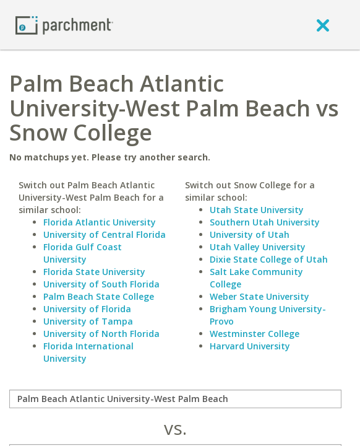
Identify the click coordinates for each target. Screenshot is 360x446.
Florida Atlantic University (99, 222)
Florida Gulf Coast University (82, 253)
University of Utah (249, 234)
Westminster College (254, 333)
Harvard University (250, 346)
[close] (323, 24)
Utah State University (257, 210)
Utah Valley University (258, 247)
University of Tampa (88, 321)
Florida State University (94, 272)
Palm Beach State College (98, 296)
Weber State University (259, 296)
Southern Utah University (265, 222)
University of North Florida (101, 333)
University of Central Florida (104, 234)
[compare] (175, 399)
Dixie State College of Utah (269, 259)
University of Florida (87, 309)
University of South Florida (101, 284)
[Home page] (64, 24)
